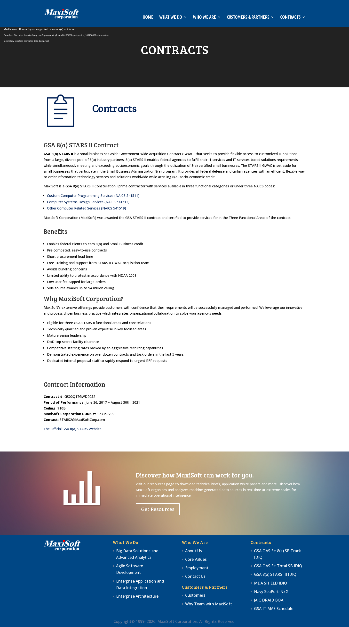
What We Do (170, 17)
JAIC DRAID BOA (268, 600)
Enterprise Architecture (137, 596)
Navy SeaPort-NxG (271, 591)
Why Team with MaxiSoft (208, 604)
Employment (196, 567)
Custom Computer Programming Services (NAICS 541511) (93, 195)
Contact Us (195, 576)
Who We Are (204, 17)
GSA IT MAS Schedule (273, 608)
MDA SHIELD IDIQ (270, 583)
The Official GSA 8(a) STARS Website (73, 428)
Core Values (196, 559)
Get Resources (157, 509)
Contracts (290, 17)
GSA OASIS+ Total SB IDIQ (278, 565)
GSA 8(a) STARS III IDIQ (275, 574)
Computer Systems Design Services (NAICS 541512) (88, 202)
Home (148, 17)
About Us (193, 550)
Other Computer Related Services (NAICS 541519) (86, 208)
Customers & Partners (248, 17)
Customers (195, 595)
